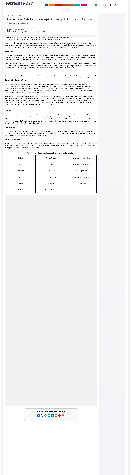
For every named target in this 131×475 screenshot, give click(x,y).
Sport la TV (94, 2)
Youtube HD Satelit (112, 233)
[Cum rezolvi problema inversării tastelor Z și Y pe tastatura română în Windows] (42, 368)
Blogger (79, 404)
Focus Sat (66, 5)
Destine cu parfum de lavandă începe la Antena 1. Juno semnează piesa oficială (23, 386)
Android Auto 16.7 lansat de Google (70, 327)
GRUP (101, 5)
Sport (20, 16)
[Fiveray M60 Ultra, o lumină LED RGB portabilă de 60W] (112, 88)
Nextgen (77, 5)
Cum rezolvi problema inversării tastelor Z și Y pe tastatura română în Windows (23, 366)
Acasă (37, 2)
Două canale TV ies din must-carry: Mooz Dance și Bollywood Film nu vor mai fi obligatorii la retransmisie (69, 346)
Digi (103, 269)
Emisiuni (87, 2)
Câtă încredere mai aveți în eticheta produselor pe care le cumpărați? (70, 365)
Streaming (80, 2)
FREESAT (109, 269)
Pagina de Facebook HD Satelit (112, 216)
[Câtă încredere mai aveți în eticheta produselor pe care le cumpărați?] (89, 368)
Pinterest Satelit (112, 247)
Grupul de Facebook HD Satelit (112, 222)
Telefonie (101, 2)
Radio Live (116, 2)
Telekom (83, 5)
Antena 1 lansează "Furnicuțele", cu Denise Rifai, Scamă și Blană (21, 344)
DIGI (47, 5)
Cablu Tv (56, 2)
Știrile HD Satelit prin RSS (112, 253)
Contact (90, 5)
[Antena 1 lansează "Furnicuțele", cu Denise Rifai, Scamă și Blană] (42, 347)
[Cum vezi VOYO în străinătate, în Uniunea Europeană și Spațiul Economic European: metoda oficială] (112, 66)
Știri (42, 2)
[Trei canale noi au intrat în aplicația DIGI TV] (89, 313)
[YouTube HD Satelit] (105, 5)
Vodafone (58, 5)
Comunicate (49, 2)
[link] (27, 314)
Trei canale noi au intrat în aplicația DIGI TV (70, 310)
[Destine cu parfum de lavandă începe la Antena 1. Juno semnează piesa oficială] (42, 387)
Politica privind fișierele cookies (112, 294)
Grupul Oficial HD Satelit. (38, 263)
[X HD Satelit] (115, 5)
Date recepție (71, 2)
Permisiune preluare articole (112, 289)
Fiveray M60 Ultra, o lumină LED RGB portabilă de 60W (110, 78)
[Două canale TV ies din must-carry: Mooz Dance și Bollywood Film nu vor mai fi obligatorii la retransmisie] (89, 347)
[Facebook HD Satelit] (96, 5)
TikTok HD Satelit (112, 238)
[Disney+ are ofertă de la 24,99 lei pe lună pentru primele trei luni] (112, 40)
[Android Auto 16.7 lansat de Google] (89, 331)
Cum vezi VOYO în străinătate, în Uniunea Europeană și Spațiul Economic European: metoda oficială (111, 54)
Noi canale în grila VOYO (22, 326)
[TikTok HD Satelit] (110, 5)
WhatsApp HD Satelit (112, 228)
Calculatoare (40, 5)
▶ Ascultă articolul (23, 23)
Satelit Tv (63, 2)
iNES (72, 5)
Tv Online (109, 2)
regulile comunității (32, 260)
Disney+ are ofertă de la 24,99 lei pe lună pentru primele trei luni (111, 30)
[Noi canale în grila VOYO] (42, 331)
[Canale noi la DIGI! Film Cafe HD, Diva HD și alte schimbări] (42, 313)
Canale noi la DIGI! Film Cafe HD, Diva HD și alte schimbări (22, 311)
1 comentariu (11, 23)
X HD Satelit (112, 242)
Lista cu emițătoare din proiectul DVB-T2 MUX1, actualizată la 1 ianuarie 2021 (76, 384)
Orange (52, 5)
